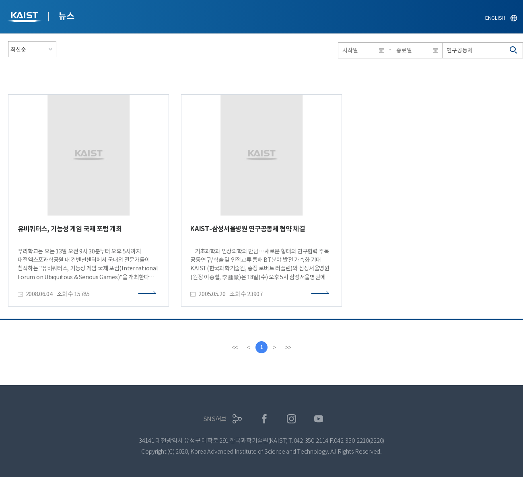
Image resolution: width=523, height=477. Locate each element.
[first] (235, 347)
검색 (514, 50)
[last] (288, 347)
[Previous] (249, 347)
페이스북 (264, 418)
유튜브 (318, 418)
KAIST (25, 18)
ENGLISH (495, 18)
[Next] (274, 347)
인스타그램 (291, 418)
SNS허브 (215, 419)
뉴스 (66, 16)
